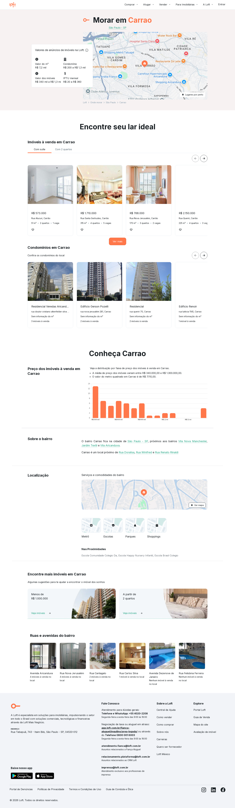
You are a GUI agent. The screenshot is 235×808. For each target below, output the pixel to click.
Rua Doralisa (126, 452)
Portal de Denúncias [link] (21, 789)
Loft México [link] (163, 754)
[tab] (40, 149)
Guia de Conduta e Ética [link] (119, 789)
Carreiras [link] (162, 739)
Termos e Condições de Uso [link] (85, 789)
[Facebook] (223, 790)
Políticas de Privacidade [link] (50, 789)
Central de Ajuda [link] (166, 709)
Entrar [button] (221, 4)
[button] (145, 65)
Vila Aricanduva (110, 445)
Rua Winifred (144, 452)
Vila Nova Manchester (192, 441)
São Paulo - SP (138, 441)
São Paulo (111, 102)
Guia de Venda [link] (201, 717)
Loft (85, 102)
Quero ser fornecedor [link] (169, 746)
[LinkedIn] (213, 790)
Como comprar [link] (165, 724)
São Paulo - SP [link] (117, 27)
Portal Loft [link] (199, 709)
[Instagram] (203, 790)
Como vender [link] (164, 717)
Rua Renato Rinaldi (166, 452)
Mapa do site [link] (200, 724)
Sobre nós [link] (163, 731)
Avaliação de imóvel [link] (204, 731)
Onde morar (96, 102)
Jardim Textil (89, 445)
